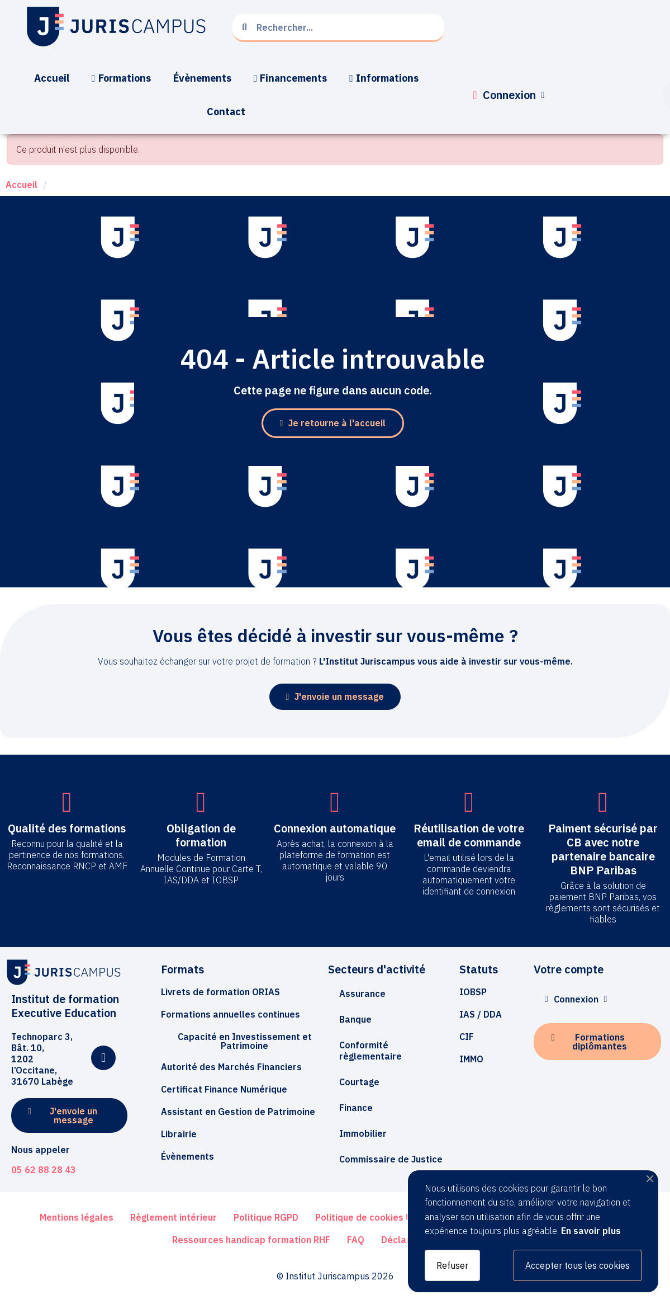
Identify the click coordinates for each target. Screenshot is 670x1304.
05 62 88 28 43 (43, 1169)
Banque (355, 1019)
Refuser (452, 1265)
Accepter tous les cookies (577, 1265)
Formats (182, 969)
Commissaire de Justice (391, 1159)
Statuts (478, 969)
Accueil (21, 184)
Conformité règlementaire (370, 1050)
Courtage (359, 1082)
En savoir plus (591, 1230)
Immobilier (363, 1133)
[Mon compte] (508, 95)
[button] (333, 423)
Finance (356, 1107)
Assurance (362, 993)
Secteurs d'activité (376, 969)
